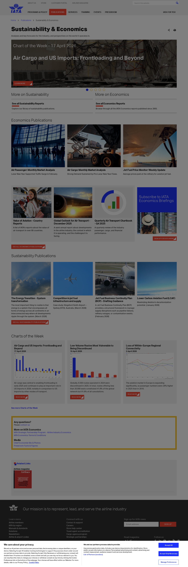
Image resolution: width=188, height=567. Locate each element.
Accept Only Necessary (168, 555)
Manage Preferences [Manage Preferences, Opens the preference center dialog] (168, 563)
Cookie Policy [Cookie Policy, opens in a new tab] (34, 564)
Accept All (168, 546)
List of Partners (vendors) (93, 556)
